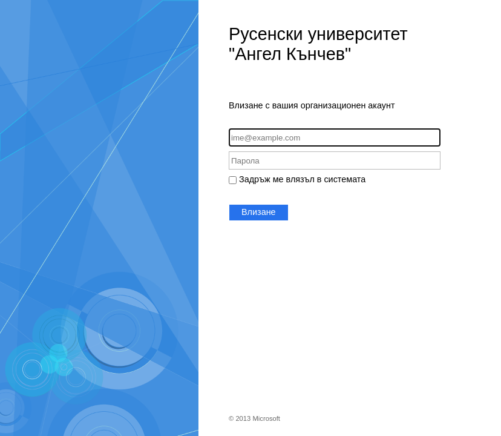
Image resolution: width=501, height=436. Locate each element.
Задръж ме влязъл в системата (302, 179)
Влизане (258, 212)
